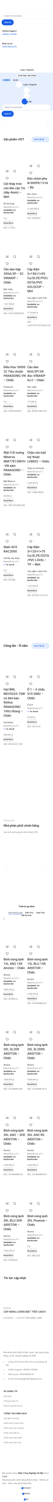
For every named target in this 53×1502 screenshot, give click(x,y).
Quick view (38, 534)
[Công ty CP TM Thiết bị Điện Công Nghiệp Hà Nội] (26, 1458)
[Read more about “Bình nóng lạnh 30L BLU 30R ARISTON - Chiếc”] (8, 1255)
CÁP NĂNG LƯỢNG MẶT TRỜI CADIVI (25, 1311)
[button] (5, 125)
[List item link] (26, 1371)
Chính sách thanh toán (13, 1423)
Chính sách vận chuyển (14, 1428)
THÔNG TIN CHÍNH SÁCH (15, 1413)
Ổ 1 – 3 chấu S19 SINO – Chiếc (36, 694)
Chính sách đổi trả (11, 1433)
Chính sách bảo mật (12, 1442)
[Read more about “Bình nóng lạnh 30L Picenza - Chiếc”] (32, 1251)
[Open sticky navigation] (26, 75)
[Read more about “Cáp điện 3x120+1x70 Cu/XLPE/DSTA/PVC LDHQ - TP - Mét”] (32, 591)
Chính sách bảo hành (13, 1438)
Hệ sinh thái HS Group (13, 1406)
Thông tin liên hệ (11, 1401)
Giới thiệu (8, 1396)
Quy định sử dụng (11, 1418)
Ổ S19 (30, 705)
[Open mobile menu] (26, 51)
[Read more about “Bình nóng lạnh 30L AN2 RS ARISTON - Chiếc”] (32, 1170)
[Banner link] (26, 623)
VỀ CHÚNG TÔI (10, 1391)
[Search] (26, 16)
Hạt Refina (8, 722)
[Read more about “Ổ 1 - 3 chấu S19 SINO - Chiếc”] (32, 722)
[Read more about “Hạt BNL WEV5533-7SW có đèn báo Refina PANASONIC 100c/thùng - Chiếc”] (8, 739)
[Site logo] (10, 6)
